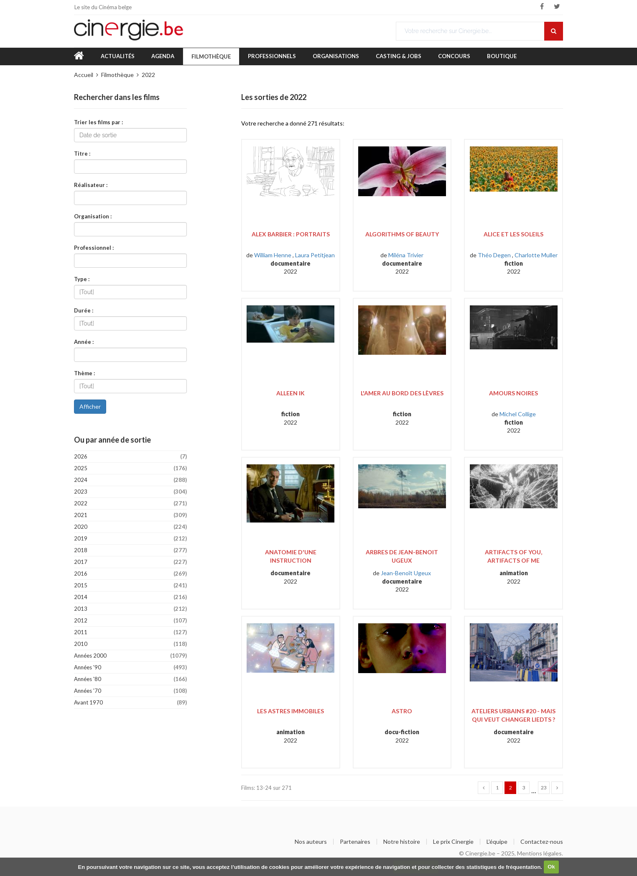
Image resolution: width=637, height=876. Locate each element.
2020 (130, 527)
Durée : (83, 310)
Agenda (162, 56)
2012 (130, 620)
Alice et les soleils (513, 234)
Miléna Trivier (405, 255)
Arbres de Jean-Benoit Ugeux (402, 556)
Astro (402, 711)
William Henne (272, 255)
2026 (130, 456)
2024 (130, 480)
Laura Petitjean (315, 255)
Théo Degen (494, 255)
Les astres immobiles (290, 711)
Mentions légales (539, 853)
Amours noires (513, 393)
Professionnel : (94, 247)
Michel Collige (517, 414)
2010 (130, 644)
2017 (130, 562)
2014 (130, 597)
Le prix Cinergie (453, 842)
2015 (130, 585)
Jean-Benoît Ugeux (406, 572)
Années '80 (130, 679)
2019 (130, 538)
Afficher (90, 406)
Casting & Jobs (398, 56)
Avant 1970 (130, 702)
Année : (84, 341)
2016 (130, 573)
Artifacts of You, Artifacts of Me (513, 556)
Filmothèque (211, 56)
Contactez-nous (541, 842)
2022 (148, 74)
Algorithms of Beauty (402, 234)
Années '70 (130, 691)
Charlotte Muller (536, 255)
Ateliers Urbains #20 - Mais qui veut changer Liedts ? (513, 715)
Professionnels (272, 56)
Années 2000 (130, 655)
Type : (81, 279)
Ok (551, 866)
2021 (130, 515)
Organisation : (93, 216)
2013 (130, 609)
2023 (130, 491)
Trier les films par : (98, 122)
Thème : (84, 373)
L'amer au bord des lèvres (402, 393)
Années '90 (130, 667)
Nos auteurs (311, 842)
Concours (454, 56)
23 (544, 787)
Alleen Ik (290, 393)
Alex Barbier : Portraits (291, 234)
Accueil (83, 74)
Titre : (82, 153)
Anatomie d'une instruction (290, 556)
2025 (130, 468)
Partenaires (355, 842)
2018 (130, 550)
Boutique (502, 56)
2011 (130, 632)
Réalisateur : (90, 185)
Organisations (336, 56)
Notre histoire (401, 842)
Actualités (118, 56)
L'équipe (497, 842)
